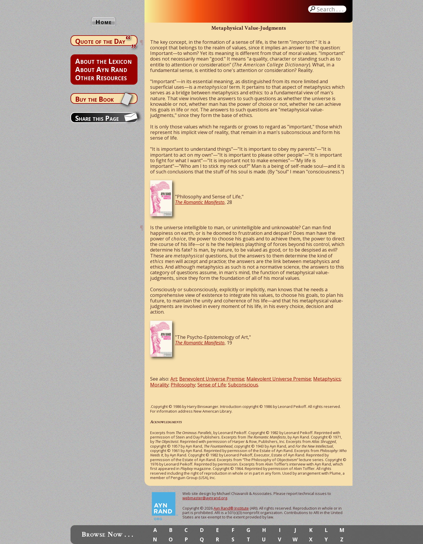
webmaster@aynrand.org (204, 498)
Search (331, 9)
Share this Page (97, 118)
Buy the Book (94, 99)
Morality (159, 384)
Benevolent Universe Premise (211, 379)
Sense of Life (211, 384)
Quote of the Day (100, 41)
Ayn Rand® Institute (231, 508)
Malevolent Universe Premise (278, 379)
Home (103, 22)
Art (173, 379)
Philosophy (183, 384)
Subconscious (243, 384)
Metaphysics (327, 379)
